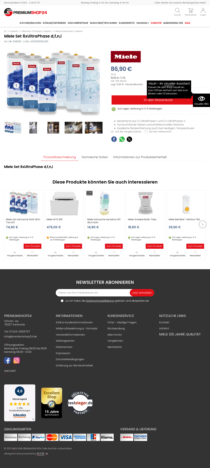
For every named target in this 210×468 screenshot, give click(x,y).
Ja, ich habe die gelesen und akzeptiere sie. (107, 301)
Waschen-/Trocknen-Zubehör (36, 31)
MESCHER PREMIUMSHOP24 (27, 448)
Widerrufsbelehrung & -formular (77, 328)
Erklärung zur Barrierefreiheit (74, 365)
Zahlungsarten (65, 341)
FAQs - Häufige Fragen (121, 322)
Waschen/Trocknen (103, 23)
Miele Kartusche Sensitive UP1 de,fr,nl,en (103, 221)
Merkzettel (32, 254)
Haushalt (142, 23)
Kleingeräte (127, 23)
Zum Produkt (32, 246)
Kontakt (164, 322)
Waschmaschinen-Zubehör (69, 31)
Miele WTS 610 (55, 219)
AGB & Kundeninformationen (74, 322)
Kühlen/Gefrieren (54, 23)
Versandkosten (134, 84)
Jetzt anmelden (142, 293)
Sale (187, 23)
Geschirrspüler (78, 23)
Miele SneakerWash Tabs (142, 219)
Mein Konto (114, 335)
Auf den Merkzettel (158, 131)
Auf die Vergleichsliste (126, 131)
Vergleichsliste (15, 254)
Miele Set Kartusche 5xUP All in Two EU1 (23, 221)
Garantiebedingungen (70, 359)
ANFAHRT (10, 371)
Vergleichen (115, 341)
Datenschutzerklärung (100, 301)
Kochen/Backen (30, 23)
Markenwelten (173, 23)
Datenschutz (64, 347)
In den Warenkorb (158, 100)
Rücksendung (116, 328)
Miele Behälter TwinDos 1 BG (184, 219)
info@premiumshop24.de (20, 336)
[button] (202, 224)
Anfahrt (164, 328)
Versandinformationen (70, 335)
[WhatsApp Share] (122, 139)
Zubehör (156, 23)
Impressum (63, 353)
